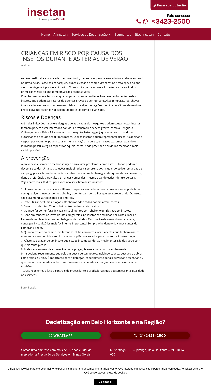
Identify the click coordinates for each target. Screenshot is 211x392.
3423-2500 (166, 21)
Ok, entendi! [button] (105, 381)
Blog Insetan (144, 34)
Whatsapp (63, 335)
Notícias (25, 65)
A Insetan (60, 34)
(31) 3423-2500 (152, 335)
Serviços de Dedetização (89, 34)
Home (45, 34)
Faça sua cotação (171, 5)
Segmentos (123, 34)
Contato (163, 34)
